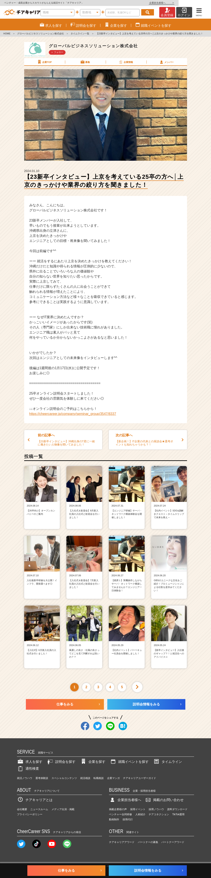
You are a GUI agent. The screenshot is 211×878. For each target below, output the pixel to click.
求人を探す (29, 761)
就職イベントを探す (129, 761)
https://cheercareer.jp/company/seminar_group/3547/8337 (72, 414)
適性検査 (28, 768)
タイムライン (167, 761)
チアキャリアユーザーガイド (139, 778)
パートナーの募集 (148, 842)
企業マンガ (113, 778)
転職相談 (99, 778)
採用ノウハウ (156, 809)
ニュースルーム (39, 809)
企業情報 (125, 61)
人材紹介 (140, 814)
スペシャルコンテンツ (64, 778)
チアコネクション (159, 814)
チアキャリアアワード (121, 842)
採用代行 (128, 819)
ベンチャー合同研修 (120, 814)
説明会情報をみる (146, 704)
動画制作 (114, 819)
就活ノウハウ (24, 778)
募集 (85, 61)
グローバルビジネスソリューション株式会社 (40, 33)
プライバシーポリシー (29, 814)
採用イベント (137, 809)
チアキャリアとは (35, 800)
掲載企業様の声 (118, 809)
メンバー (166, 61)
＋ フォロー (57, 52)
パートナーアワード (172, 842)
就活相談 (85, 778)
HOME (6, 33)
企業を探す (92, 761)
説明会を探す (61, 761)
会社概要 (22, 809)
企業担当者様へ (194, 2)
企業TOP (44, 61)
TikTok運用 (178, 814)
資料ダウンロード (177, 809)
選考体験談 (41, 778)
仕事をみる (64, 704)
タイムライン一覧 (80, 33)
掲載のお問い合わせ (164, 800)
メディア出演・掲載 (63, 809)
